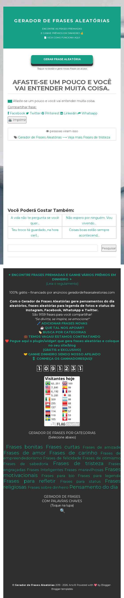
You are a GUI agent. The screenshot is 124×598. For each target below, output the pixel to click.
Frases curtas (63, 447)
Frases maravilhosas (84, 470)
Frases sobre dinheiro (48, 487)
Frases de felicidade (62, 458)
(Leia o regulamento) (62, 279)
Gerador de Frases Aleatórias (62, 20)
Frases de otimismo (102, 458)
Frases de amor (24, 453)
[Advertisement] (62, 171)
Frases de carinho (73, 453)
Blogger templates (62, 589)
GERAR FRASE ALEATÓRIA (62, 59)
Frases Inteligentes (45, 470)
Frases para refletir (29, 481)
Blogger (106, 585)
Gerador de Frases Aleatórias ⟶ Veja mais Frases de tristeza (64, 137)
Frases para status (80, 481)
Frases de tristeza (78, 463)
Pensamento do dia (93, 487)
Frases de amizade (102, 447)
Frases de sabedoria (25, 464)
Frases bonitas (24, 447)
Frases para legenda (99, 475)
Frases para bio (58, 475)
